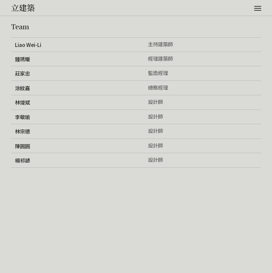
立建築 (23, 8)
